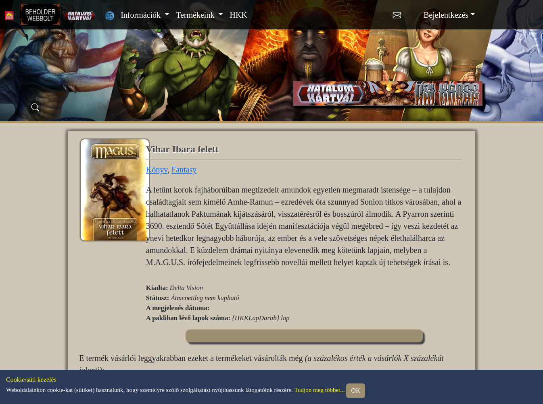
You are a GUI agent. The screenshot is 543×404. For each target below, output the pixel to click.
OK (355, 390)
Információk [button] (142, 14)
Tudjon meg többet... (319, 390)
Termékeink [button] (196, 14)
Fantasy (183, 169)
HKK (238, 14)
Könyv (156, 169)
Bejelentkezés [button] (446, 14)
